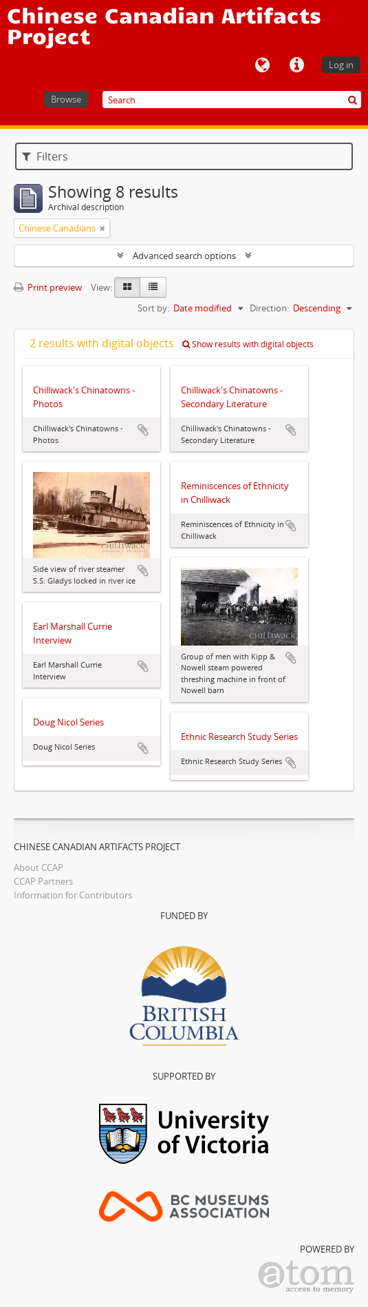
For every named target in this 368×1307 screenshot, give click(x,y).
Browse (66, 99)
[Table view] (153, 287)
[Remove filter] (102, 228)
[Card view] (127, 287)
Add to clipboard (143, 430)
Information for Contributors (73, 895)
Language (262, 65)
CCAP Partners (43, 881)
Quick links (296, 65)
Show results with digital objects (248, 344)
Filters (45, 156)
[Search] (231, 99)
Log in (341, 65)
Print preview (48, 287)
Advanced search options (184, 255)
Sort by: (153, 308)
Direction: (269, 308)
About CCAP (38, 867)
